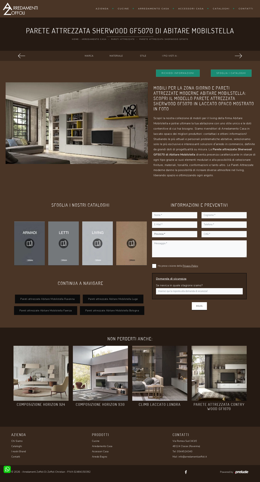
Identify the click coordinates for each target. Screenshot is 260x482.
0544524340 (184, 451)
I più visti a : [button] (170, 55)
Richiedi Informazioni (178, 73)
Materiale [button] (116, 55)
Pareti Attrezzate (123, 39)
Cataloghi (221, 8)
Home (75, 39)
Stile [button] (143, 55)
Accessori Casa (191, 8)
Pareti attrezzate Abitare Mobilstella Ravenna (47, 299)
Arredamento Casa (153, 8)
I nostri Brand (18, 451)
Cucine (123, 8)
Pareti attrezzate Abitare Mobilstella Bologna (112, 310)
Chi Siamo (17, 441)
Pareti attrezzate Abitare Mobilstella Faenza (45, 310)
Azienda (102, 8)
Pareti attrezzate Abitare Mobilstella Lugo (113, 299)
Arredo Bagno (99, 456)
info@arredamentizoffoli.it (192, 456)
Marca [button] (89, 55)
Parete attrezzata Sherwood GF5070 (163, 39)
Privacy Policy (190, 266)
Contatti (246, 8)
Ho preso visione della (178, 266)
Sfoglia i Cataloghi (231, 73)
